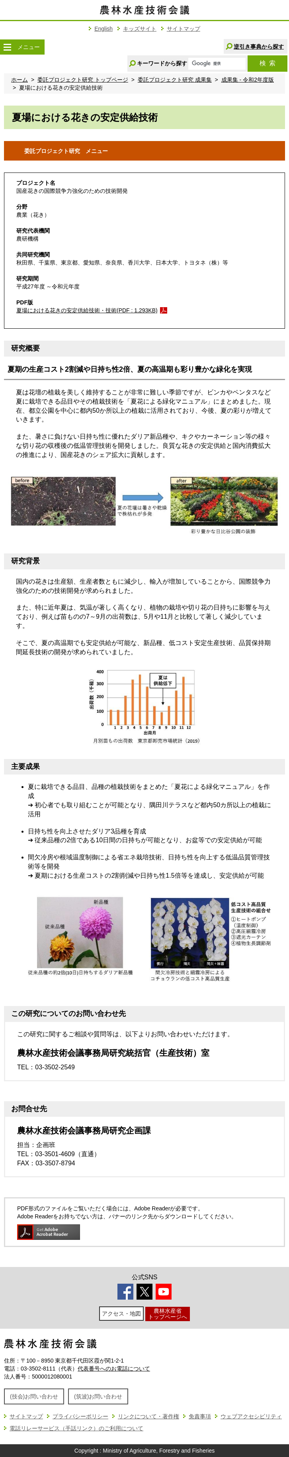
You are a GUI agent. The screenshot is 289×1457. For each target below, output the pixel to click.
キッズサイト (139, 28)
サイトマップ (183, 28)
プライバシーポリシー (80, 1416)
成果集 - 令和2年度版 (247, 79)
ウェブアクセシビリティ (251, 1416)
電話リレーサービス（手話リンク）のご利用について (76, 1428)
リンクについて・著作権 (148, 1416)
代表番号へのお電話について (114, 1368)
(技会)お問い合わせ (34, 1396)
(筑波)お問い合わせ (98, 1396)
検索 (267, 63)
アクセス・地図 (121, 1313)
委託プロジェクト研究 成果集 (175, 79)
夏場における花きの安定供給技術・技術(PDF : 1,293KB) (87, 310)
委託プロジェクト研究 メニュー (77, 150)
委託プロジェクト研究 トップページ (82, 79)
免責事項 (200, 1416)
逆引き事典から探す (259, 46)
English (103, 28)
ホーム (19, 79)
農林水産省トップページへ (167, 1314)
